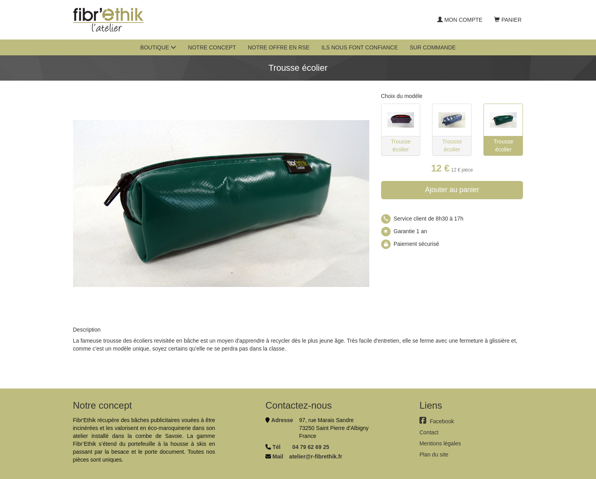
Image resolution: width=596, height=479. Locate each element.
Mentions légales (440, 443)
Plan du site (433, 454)
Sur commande (433, 47)
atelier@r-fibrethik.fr (315, 456)
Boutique (158, 47)
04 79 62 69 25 (310, 447)
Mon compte (459, 20)
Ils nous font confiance (360, 47)
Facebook (436, 421)
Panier (507, 20)
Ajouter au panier (452, 190)
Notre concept (212, 47)
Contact (428, 432)
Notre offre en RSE (278, 47)
